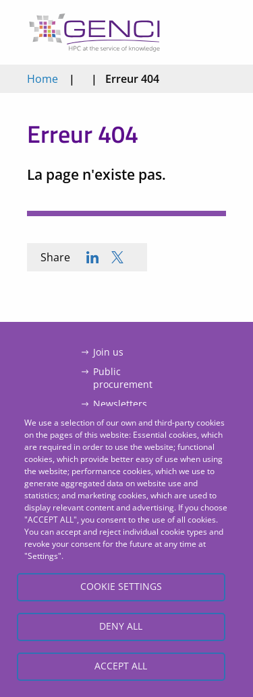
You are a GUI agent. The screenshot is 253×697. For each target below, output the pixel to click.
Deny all (120, 626)
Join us (108, 351)
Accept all (120, 665)
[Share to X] (117, 257)
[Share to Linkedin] (92, 257)
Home (42, 78)
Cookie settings (121, 586)
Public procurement (122, 378)
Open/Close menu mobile (212, 32)
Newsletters (120, 403)
